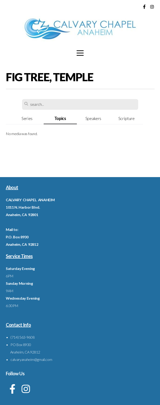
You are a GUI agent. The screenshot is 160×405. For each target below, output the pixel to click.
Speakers (93, 118)
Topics (60, 118)
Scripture (126, 118)
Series (27, 118)
